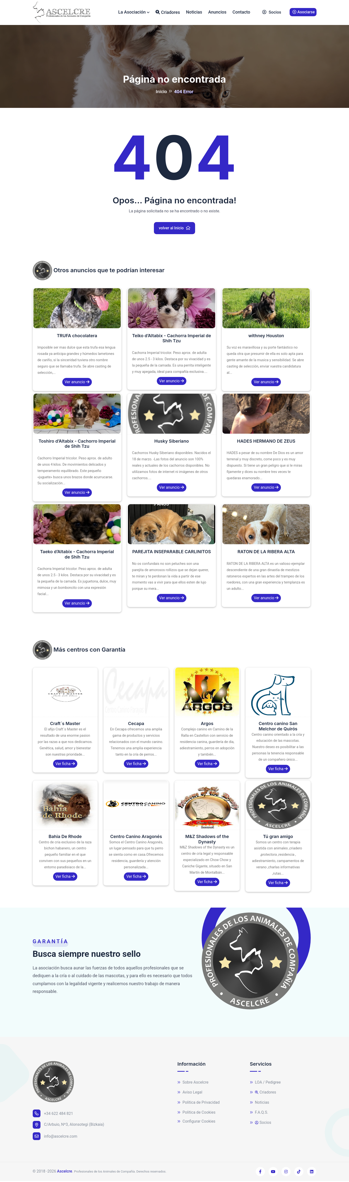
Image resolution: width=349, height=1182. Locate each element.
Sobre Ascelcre (192, 1083)
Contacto (241, 12)
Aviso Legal (189, 1093)
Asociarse (304, 12)
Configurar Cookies (196, 1122)
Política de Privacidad (198, 1104)
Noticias (194, 12)
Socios (271, 13)
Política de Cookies (196, 1114)
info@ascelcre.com (55, 1137)
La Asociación (132, 12)
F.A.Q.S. (259, 1114)
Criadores (168, 12)
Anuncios (217, 12)
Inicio (161, 92)
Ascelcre (64, 1172)
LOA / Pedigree (265, 1083)
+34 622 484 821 (53, 1114)
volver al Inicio (174, 228)
